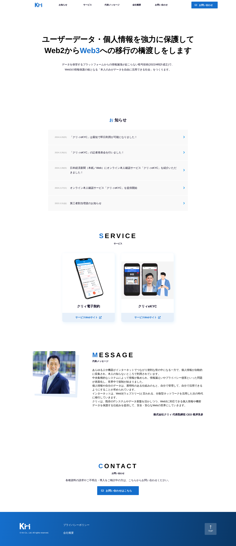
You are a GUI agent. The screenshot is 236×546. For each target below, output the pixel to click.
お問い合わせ (161, 5)
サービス (87, 5)
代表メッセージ (112, 5)
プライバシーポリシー (76, 524)
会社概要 (136, 5)
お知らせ (63, 5)
